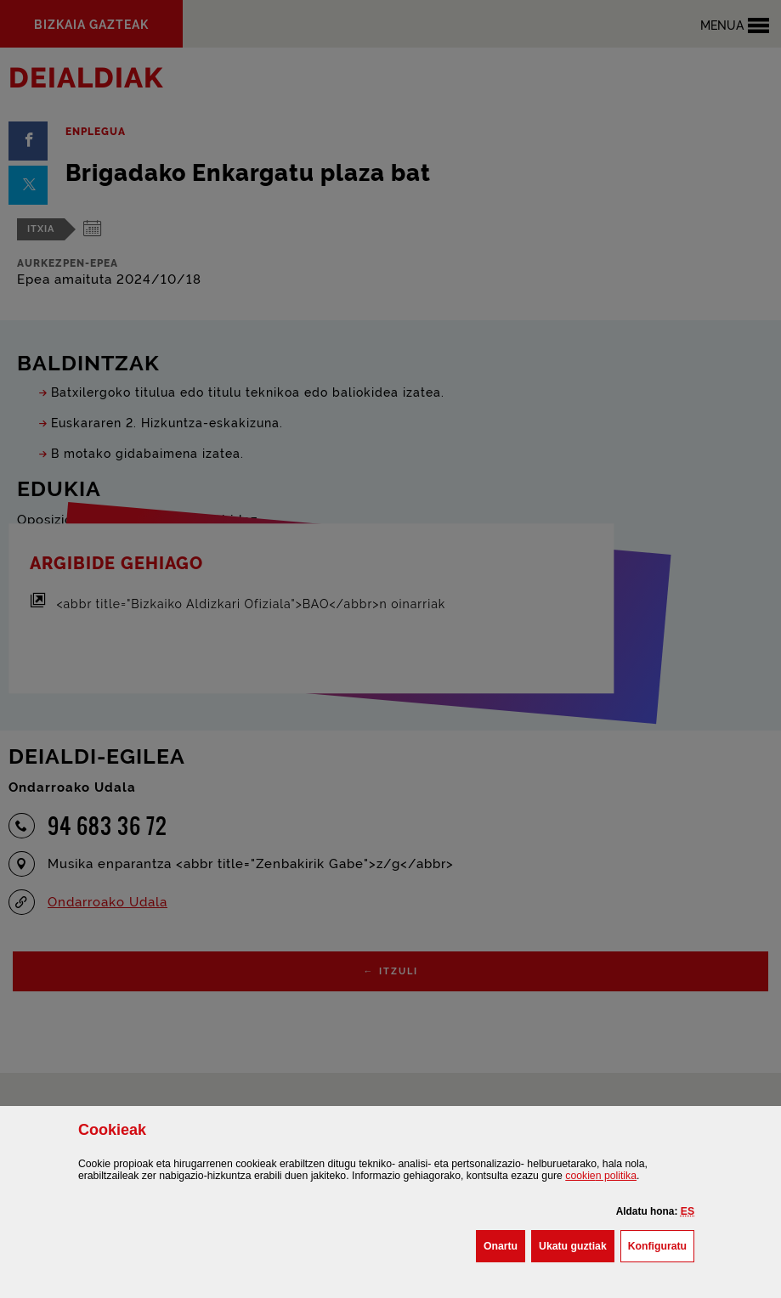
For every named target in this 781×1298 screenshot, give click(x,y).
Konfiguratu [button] (661, 1244)
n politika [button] (601, 1176)
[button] (687, 1211)
